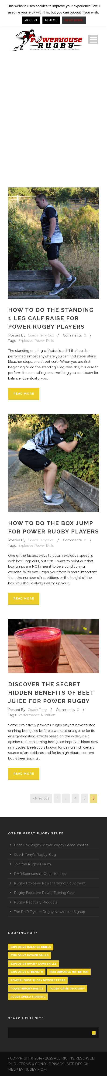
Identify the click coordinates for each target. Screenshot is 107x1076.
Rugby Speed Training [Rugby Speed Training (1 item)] (27, 996)
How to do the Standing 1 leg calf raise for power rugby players (51, 318)
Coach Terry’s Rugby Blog (35, 855)
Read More (24, 393)
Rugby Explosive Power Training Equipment (50, 883)
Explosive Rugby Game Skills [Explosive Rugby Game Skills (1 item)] (33, 963)
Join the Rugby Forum (32, 864)
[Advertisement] (53, 115)
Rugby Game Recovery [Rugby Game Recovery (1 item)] (67, 988)
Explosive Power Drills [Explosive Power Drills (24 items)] (29, 955)
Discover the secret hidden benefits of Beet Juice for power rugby (51, 692)
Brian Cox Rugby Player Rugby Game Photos (51, 845)
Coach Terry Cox (41, 335)
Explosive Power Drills (36, 341)
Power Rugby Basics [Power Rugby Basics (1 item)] (26, 988)
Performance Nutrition (36, 715)
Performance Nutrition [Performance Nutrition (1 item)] (68, 971)
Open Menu (93, 39)
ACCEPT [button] (31, 20)
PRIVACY (56, 1064)
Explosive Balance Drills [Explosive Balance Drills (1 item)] (30, 947)
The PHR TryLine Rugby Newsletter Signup (49, 912)
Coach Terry (37, 710)
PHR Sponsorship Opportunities (40, 874)
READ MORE (74, 20)
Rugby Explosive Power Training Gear (44, 893)
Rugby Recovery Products (35, 902)
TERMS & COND (32, 1064)
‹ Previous (41, 798)
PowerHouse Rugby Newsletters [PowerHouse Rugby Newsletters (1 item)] (37, 980)
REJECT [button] (51, 20)
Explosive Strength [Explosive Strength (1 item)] (26, 971)
